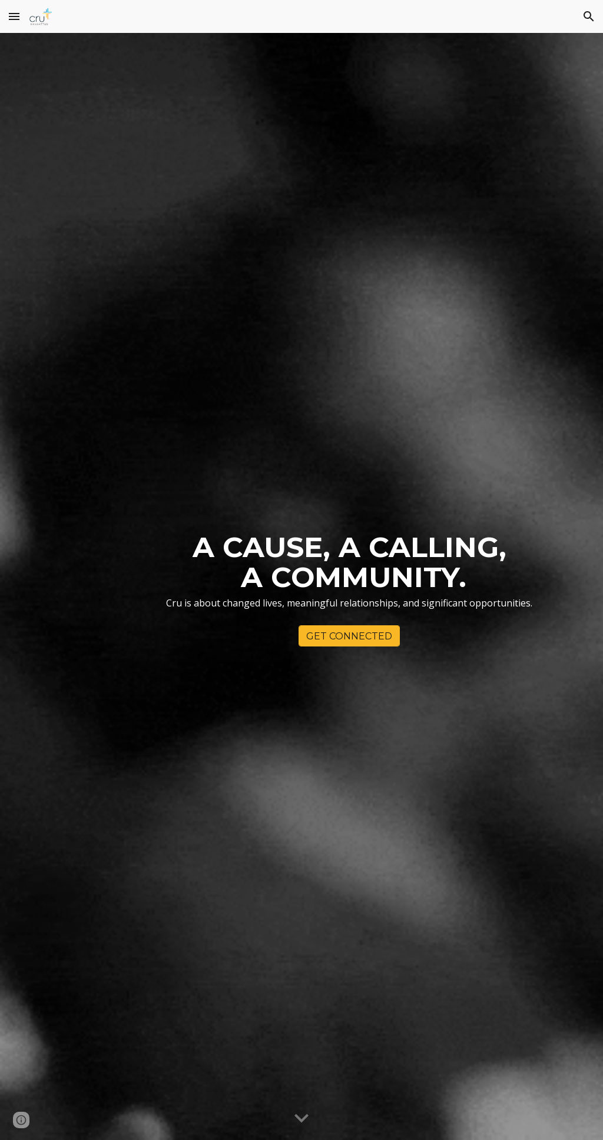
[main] (349, 576)
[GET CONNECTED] (349, 636)
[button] (14, 16)
